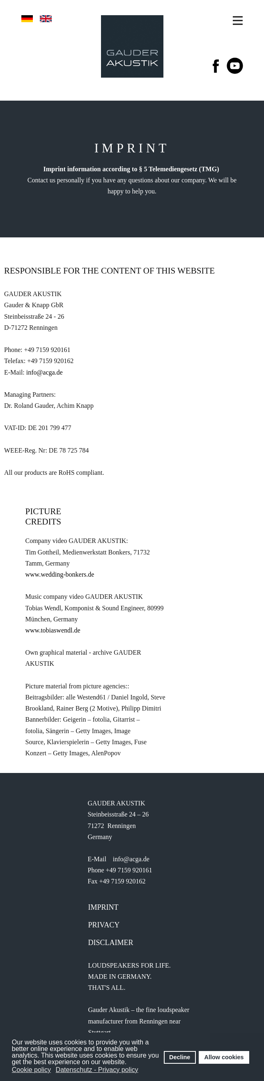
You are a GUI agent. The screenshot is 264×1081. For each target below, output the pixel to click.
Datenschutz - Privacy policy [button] (97, 1069)
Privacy (104, 925)
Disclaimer (110, 942)
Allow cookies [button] (224, 1057)
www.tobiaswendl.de (52, 630)
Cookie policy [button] (31, 1069)
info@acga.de (44, 372)
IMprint (103, 907)
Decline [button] (179, 1057)
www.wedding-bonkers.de (59, 574)
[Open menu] (237, 21)
